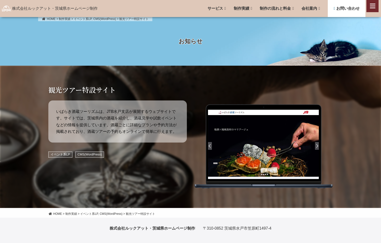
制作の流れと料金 (275, 8)
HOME (49, 19)
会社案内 (309, 8)
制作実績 (241, 8)
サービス (215, 8)
